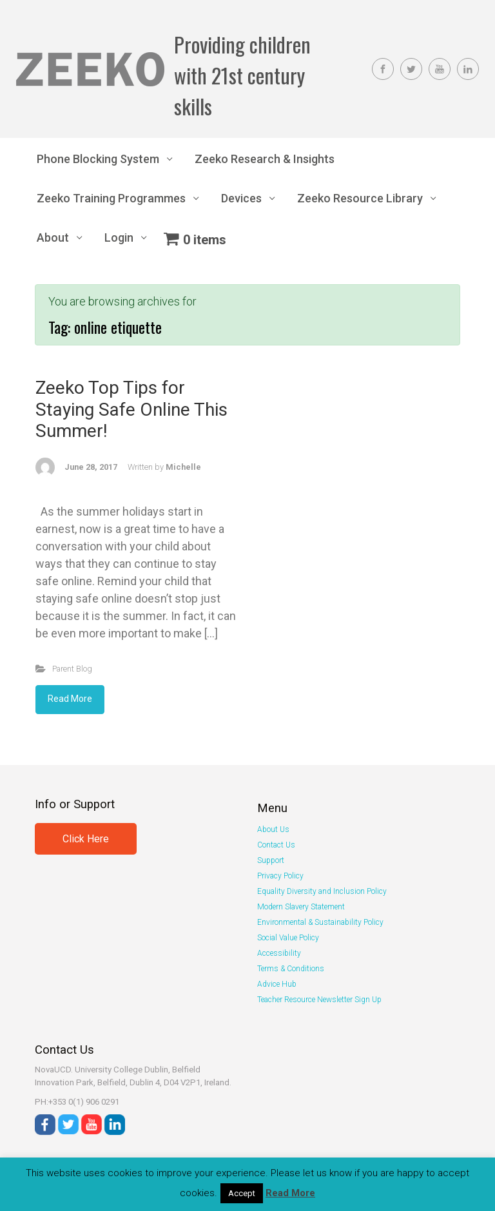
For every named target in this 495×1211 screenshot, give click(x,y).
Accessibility (279, 953)
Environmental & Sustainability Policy (320, 922)
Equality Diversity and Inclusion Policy (322, 891)
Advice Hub (276, 984)
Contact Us (276, 844)
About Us (273, 829)
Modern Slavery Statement (301, 906)
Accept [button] (241, 1193)
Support (270, 860)
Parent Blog (72, 668)
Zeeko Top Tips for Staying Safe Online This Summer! (131, 409)
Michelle (183, 467)
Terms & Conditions (290, 968)
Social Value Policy (288, 937)
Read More (70, 698)
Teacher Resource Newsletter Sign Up (319, 999)
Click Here (86, 839)
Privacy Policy (280, 875)
